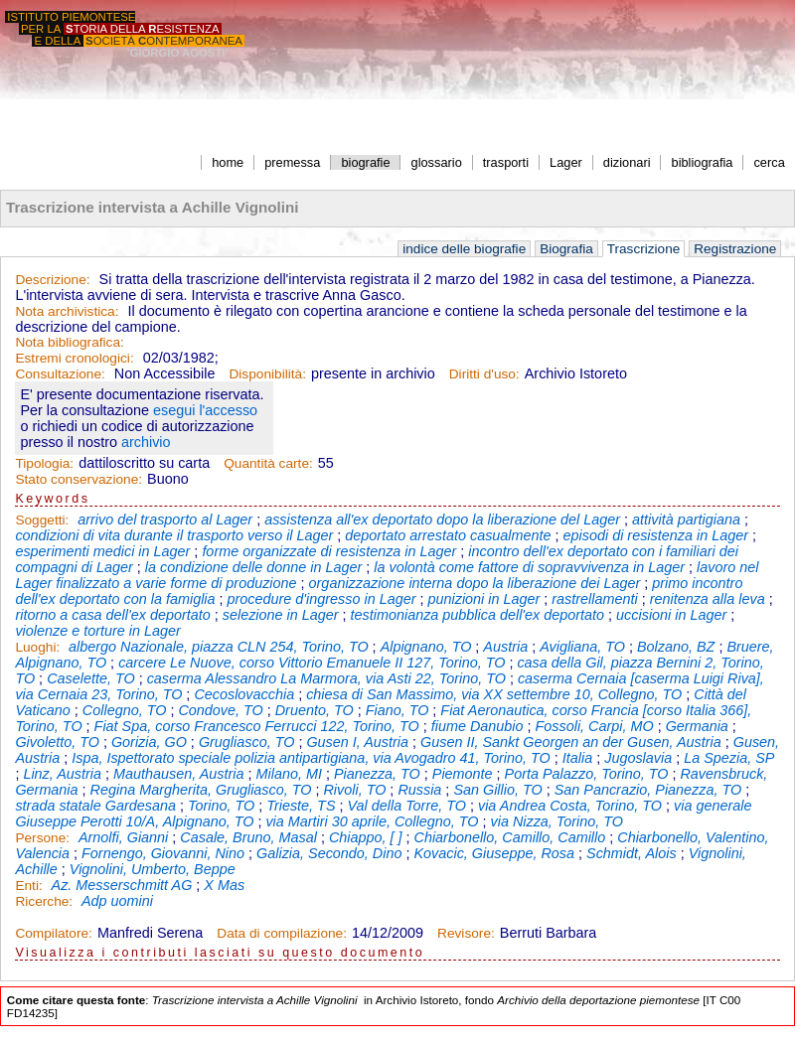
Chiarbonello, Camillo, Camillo (510, 837)
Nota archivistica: (66, 311)
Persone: (44, 837)
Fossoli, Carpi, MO (595, 726)
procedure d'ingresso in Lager (322, 599)
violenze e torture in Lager (97, 631)
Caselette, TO (91, 678)
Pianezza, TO (377, 774)
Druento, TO (314, 710)
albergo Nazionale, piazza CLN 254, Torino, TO (219, 647)
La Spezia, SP (729, 758)
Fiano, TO (397, 710)
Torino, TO (221, 806)
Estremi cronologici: (74, 358)
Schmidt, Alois (631, 853)
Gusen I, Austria (357, 742)
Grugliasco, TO (247, 742)
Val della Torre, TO (406, 806)
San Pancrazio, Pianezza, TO (648, 790)
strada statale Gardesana (95, 806)
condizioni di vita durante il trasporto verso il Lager (174, 535)
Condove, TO (220, 710)
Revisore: (466, 933)
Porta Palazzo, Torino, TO (587, 774)
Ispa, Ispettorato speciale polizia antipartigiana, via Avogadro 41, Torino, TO (311, 758)
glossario (436, 162)
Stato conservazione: (78, 479)
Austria (505, 647)
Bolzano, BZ (676, 647)
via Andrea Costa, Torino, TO (570, 806)
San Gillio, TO (497, 790)
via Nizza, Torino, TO (556, 821)
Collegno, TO (124, 710)
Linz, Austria (62, 774)
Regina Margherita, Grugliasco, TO (201, 790)
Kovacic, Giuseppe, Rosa (493, 853)
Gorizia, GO (149, 742)
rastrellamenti (594, 599)
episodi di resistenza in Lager (655, 535)
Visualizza (55, 953)
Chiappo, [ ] (365, 837)
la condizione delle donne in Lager (253, 567)
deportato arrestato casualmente (448, 535)
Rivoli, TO (354, 790)
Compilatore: (53, 933)
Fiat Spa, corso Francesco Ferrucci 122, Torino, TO (256, 726)
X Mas (224, 885)
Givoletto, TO (57, 742)
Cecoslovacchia (244, 694)
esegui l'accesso (205, 410)
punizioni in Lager (483, 599)
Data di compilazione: (282, 933)
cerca (768, 162)
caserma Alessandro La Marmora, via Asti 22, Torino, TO (326, 678)
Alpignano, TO (426, 647)
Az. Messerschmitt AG (122, 885)
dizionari (627, 162)
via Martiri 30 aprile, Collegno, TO (371, 821)
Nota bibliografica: (69, 342)
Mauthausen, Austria (178, 774)
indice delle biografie (464, 248)
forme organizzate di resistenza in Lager (329, 551)
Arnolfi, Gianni (123, 837)
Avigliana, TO (582, 647)
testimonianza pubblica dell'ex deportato (478, 615)
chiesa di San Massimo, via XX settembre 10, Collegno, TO (494, 694)
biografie (365, 162)
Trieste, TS (300, 806)
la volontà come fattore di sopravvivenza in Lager (529, 567)
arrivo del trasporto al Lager (165, 519)
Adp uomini (117, 901)
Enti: (30, 885)
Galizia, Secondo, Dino (328, 853)
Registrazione (735, 248)
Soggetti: (44, 520)
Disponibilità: (267, 374)
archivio (146, 442)
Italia (577, 758)
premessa (292, 162)
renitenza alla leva (707, 599)
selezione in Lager (281, 615)
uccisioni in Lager (671, 615)
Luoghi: (39, 647)
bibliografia (702, 162)
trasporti (506, 162)
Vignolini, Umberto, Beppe (153, 869)
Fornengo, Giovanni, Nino (162, 853)
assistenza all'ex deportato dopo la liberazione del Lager (442, 519)
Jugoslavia (638, 758)
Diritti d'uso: (484, 374)
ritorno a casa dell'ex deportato (112, 615)
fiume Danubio (477, 726)
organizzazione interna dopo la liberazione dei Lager (475, 583)
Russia (419, 790)
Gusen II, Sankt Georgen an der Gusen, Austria (570, 742)
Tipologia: (44, 463)
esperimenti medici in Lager (102, 551)
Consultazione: (59, 374)
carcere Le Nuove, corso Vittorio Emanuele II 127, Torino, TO (311, 662)
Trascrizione (644, 248)
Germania (697, 726)
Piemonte (462, 774)
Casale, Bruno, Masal (248, 837)
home (227, 162)
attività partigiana (686, 519)
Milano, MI (289, 774)
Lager (566, 162)
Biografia (566, 248)
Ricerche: (46, 901)
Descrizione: (52, 279)
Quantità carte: (268, 463)
